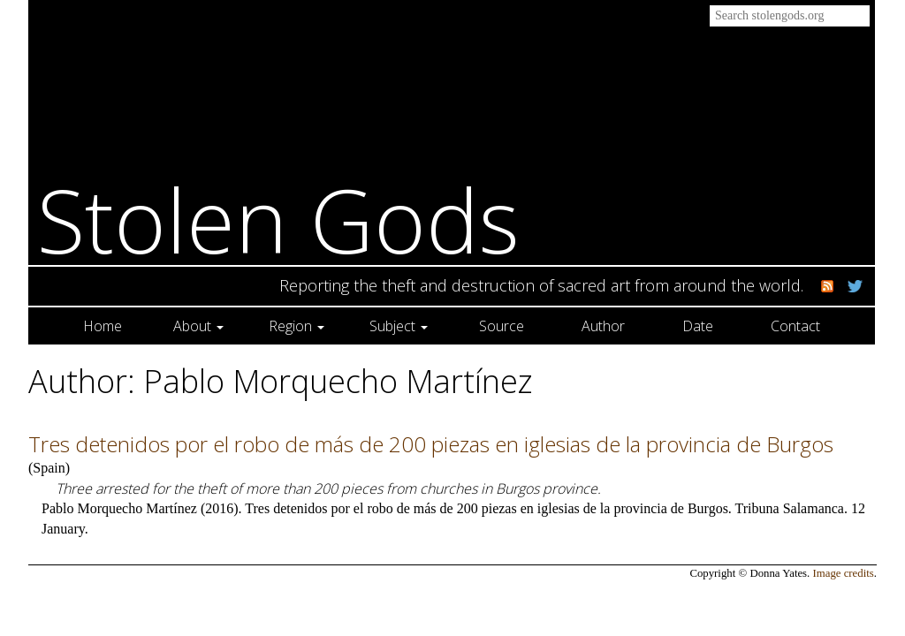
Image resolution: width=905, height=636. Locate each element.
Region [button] (296, 326)
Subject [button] (398, 326)
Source (501, 326)
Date (697, 326)
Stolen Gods (278, 219)
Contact (795, 326)
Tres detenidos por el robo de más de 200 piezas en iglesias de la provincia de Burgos (430, 443)
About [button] (198, 326)
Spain (49, 467)
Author (603, 326)
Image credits (843, 573)
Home (102, 326)
